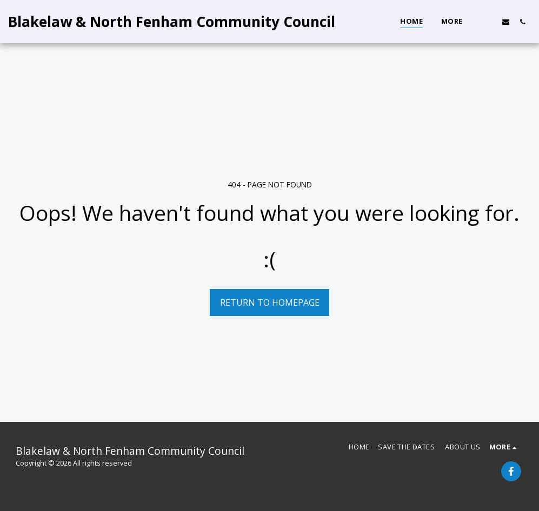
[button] (489, 21)
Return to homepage (270, 302)
